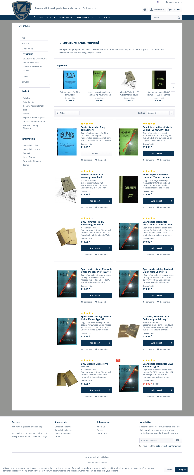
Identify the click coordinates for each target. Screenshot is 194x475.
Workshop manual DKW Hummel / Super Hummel (158, 93)
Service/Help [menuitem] (173, 2)
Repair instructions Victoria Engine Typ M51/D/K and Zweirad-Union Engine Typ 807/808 (99, 93)
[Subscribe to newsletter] (177, 440)
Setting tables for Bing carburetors (70, 93)
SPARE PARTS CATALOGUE (35, 58)
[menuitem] (166, 17)
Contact (26, 153)
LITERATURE (27, 54)
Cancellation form (31, 145)
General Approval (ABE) (33, 106)
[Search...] (166, 17)
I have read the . (161, 446)
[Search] (179, 18)
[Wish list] (145, 9)
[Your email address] (156, 440)
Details (100, 153)
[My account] (157, 9)
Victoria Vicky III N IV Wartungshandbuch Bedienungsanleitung (129, 93)
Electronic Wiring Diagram (30, 126)
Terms (26, 165)
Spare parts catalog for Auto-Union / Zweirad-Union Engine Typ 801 (158, 223)
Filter (61, 113)
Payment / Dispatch (32, 161)
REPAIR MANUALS (31, 62)
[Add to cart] (158, 153)
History (26, 113)
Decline (169, 469)
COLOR (25, 76)
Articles (26, 98)
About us (101, 426)
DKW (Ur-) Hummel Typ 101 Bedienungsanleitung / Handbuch (157, 318)
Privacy (100, 430)
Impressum (102, 433)
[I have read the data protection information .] (140, 446)
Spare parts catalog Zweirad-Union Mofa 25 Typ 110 (158, 270)
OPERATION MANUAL (32, 66)
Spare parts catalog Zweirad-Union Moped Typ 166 (96, 318)
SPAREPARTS (27, 48)
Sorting (141, 113)
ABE (23, 38)
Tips (25, 109)
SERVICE (25, 82)
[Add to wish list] (101, 160)
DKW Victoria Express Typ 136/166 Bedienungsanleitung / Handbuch (94, 365)
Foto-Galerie (28, 102)
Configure (181, 469)
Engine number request (34, 117)
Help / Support (29, 157)
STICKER (25, 43)
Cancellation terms (31, 149)
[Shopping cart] (174, 9)
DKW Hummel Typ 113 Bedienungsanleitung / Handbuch (93, 223)
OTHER (26, 70)
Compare (86, 160)
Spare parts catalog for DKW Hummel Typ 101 (158, 365)
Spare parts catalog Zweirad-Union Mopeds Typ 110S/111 (96, 270)
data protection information (168, 446)
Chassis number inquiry (34, 121)
